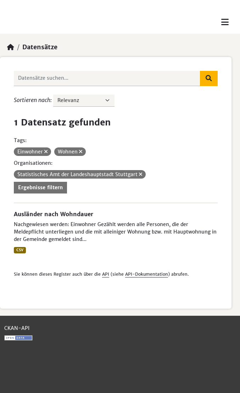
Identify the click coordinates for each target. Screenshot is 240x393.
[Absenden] (209, 78)
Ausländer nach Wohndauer (53, 214)
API (105, 274)
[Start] (10, 47)
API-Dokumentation (146, 274)
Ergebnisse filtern (40, 187)
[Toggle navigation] (225, 22)
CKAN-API (16, 328)
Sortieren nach (32, 99)
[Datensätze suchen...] (107, 78)
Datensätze (39, 47)
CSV (19, 250)
